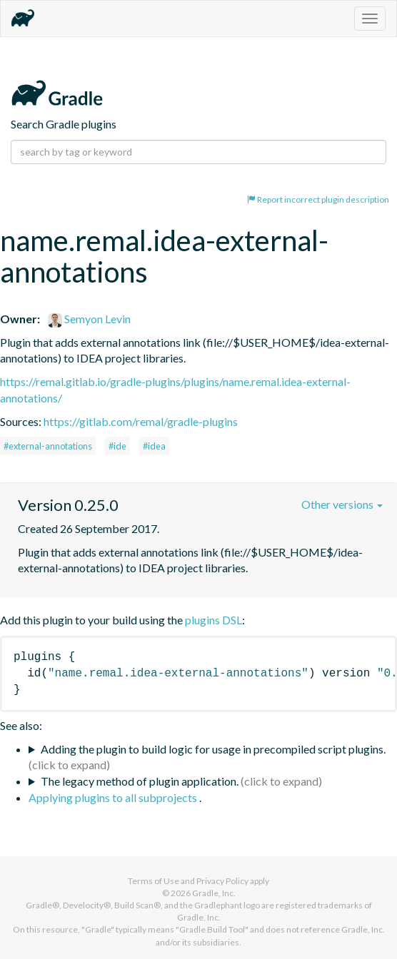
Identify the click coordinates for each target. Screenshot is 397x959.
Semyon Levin (89, 318)
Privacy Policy (222, 881)
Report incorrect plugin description (318, 199)
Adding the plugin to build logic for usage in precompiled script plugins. (213, 749)
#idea (154, 446)
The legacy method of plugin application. (139, 781)
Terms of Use (153, 881)
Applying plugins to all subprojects (114, 797)
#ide (117, 446)
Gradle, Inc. (214, 893)
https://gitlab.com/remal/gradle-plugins (141, 421)
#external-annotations (48, 446)
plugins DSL (213, 619)
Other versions (342, 504)
